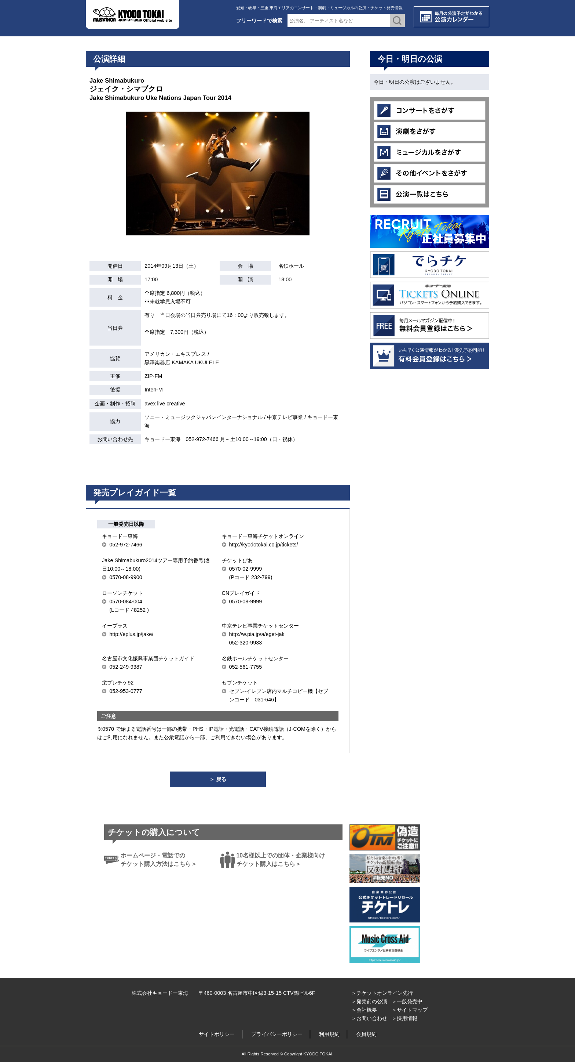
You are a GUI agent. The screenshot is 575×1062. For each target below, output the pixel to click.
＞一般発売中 (407, 1001)
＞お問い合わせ (369, 1018)
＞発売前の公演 (369, 1001)
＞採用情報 (404, 1018)
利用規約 (329, 1034)
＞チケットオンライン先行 (382, 993)
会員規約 (366, 1034)
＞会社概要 (364, 1010)
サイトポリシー (217, 1034)
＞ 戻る (217, 779)
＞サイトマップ (410, 1010)
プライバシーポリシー (277, 1034)
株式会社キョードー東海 (160, 993)
